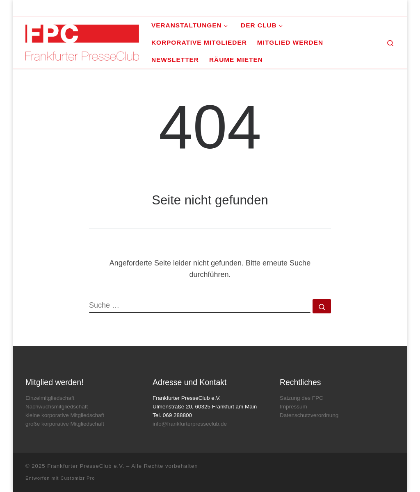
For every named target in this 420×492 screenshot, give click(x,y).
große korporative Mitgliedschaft (64, 424)
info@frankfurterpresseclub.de (190, 424)
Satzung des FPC (301, 398)
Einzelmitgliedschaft (49, 398)
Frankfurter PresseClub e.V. (85, 466)
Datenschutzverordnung (309, 415)
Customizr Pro (78, 478)
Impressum (293, 407)
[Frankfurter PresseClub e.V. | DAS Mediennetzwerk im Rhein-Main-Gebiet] (82, 41)
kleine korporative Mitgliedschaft (64, 415)
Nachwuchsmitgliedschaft (56, 407)
